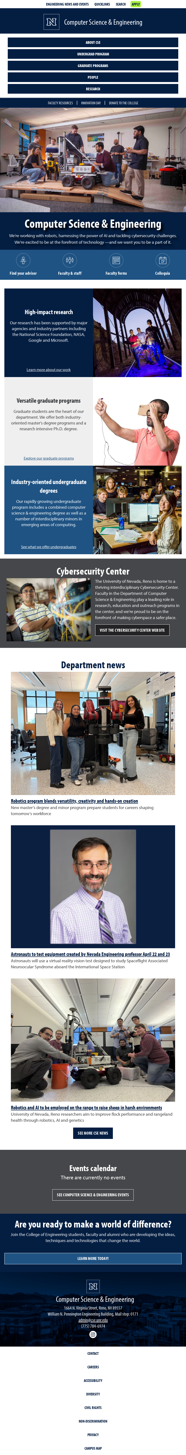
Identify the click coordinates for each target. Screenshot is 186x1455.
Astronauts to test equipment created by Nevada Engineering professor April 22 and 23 (90, 954)
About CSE (93, 42)
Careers (93, 1366)
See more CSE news (93, 1133)
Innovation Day (91, 102)
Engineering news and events (67, 4)
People (93, 77)
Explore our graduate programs (49, 458)
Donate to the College (123, 102)
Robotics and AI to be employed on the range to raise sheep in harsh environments (86, 1107)
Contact (93, 1353)
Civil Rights (93, 1407)
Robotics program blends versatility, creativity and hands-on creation (74, 800)
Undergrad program (93, 54)
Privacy (93, 1434)
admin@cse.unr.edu (93, 1320)
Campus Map (93, 1448)
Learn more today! (93, 1258)
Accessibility (93, 1380)
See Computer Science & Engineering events (93, 1194)
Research (93, 88)
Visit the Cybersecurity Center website (132, 630)
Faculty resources (60, 102)
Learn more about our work (49, 369)
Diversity (93, 1394)
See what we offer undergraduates (48, 546)
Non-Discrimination (93, 1421)
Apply (136, 4)
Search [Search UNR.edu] (121, 4)
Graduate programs (93, 65)
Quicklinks (102, 4)
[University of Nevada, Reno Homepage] (93, 1286)
